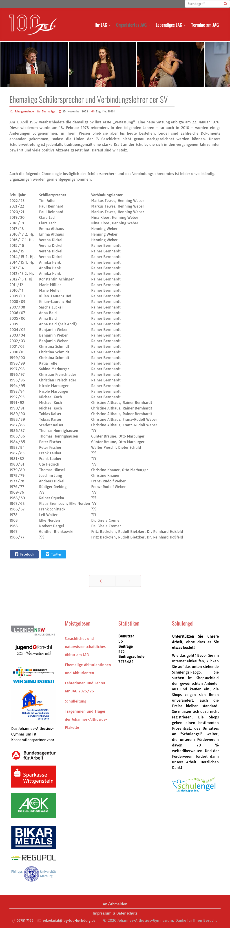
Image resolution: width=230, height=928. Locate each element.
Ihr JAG (101, 24)
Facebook (24, 554)
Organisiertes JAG (131, 24)
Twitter (53, 554)
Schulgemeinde (24, 111)
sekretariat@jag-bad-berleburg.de (69, 921)
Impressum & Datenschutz (115, 913)
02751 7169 (25, 921)
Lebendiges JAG (169, 24)
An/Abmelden (115, 904)
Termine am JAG (205, 24)
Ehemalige (48, 111)
